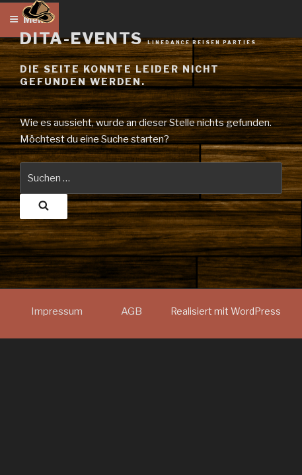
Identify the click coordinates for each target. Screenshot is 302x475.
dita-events (138, 38)
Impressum (57, 311)
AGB (131, 311)
